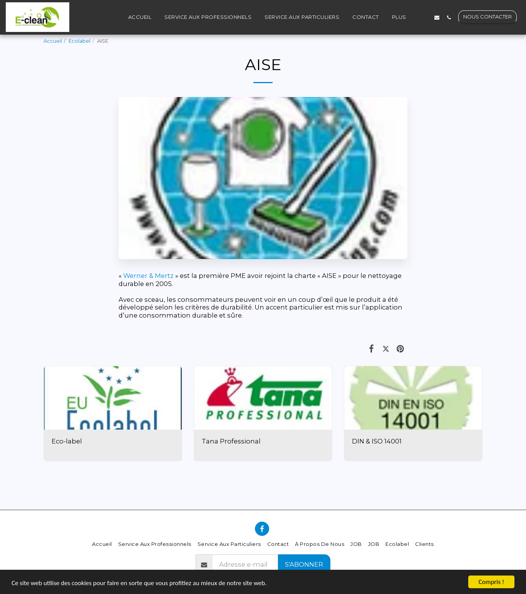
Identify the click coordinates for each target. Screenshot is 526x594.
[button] (425, 17)
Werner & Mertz (148, 275)
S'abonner (304, 564)
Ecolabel (79, 41)
